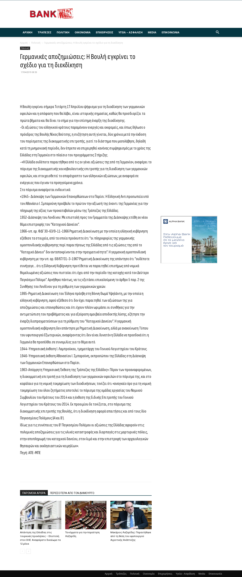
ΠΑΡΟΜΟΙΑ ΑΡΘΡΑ (34, 493)
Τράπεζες (44, 32)
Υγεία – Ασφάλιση (131, 32)
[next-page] (28, 551)
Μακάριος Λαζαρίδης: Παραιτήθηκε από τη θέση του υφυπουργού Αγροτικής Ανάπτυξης (130, 536)
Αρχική (27, 32)
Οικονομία (83, 32)
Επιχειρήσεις (104, 32)
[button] (217, 32)
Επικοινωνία (170, 32)
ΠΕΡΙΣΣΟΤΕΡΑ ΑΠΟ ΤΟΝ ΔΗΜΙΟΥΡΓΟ (72, 493)
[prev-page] (22, 551)
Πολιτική (63, 32)
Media (152, 32)
